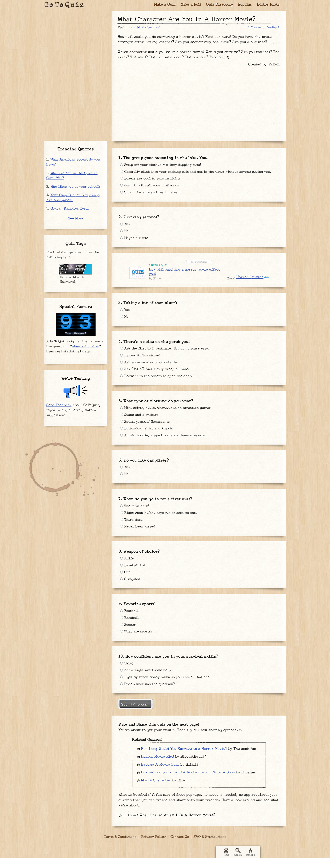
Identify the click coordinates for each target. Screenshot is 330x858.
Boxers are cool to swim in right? (152, 183)
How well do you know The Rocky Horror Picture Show (188, 771)
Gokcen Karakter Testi (70, 208)
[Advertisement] (198, 101)
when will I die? (85, 346)
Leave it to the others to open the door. (158, 377)
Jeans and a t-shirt (140, 414)
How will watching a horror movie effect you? (185, 274)
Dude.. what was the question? (149, 683)
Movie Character (156, 779)
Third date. (132, 519)
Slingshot (130, 578)
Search (238, 852)
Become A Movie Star (160, 764)
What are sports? (137, 630)
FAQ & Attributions (210, 836)
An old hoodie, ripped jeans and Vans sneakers (164, 436)
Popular (245, 5)
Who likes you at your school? (75, 187)
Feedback (273, 27)
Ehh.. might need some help (147, 668)
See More (75, 218)
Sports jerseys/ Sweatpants (146, 422)
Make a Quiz (165, 5)
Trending (250, 852)
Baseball (130, 616)
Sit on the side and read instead (151, 197)
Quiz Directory (219, 5)
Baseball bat (133, 564)
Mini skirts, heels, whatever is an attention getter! (169, 407)
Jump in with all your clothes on (151, 190)
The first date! (135, 504)
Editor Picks (268, 5)
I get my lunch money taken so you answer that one (167, 675)
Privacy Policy (153, 836)
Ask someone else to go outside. (151, 362)
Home (226, 852)
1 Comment (256, 27)
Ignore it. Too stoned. (142, 355)
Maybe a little (135, 242)
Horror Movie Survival (143, 27)
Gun (125, 571)
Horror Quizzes (249, 280)
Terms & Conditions (120, 836)
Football (129, 609)
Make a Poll (191, 5)
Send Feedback (59, 405)
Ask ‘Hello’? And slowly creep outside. (156, 370)
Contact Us (179, 836)
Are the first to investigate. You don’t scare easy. (168, 347)
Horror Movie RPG (157, 756)
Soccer (128, 623)
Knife (127, 556)
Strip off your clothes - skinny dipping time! (163, 163)
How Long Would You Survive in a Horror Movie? (184, 748)
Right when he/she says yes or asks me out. (160, 511)
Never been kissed (139, 526)
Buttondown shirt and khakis (147, 429)
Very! (127, 661)
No (124, 235)
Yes (125, 228)
